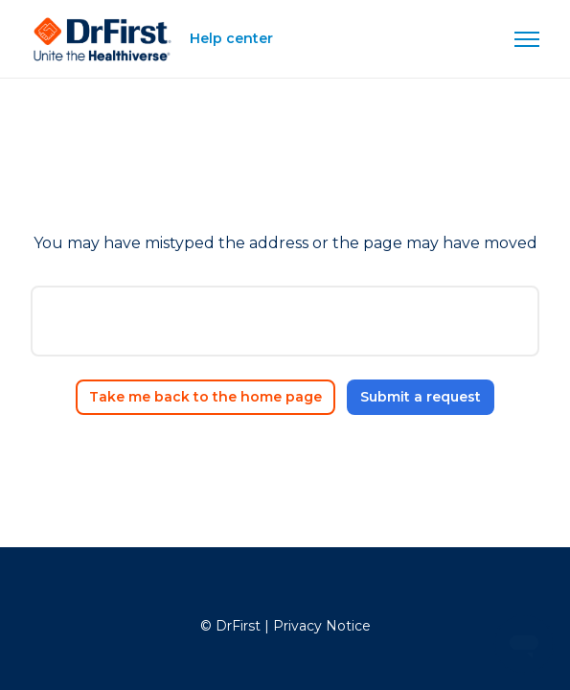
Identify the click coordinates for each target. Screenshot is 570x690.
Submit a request (420, 396)
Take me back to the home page (205, 396)
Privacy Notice (322, 625)
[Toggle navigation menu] (527, 39)
